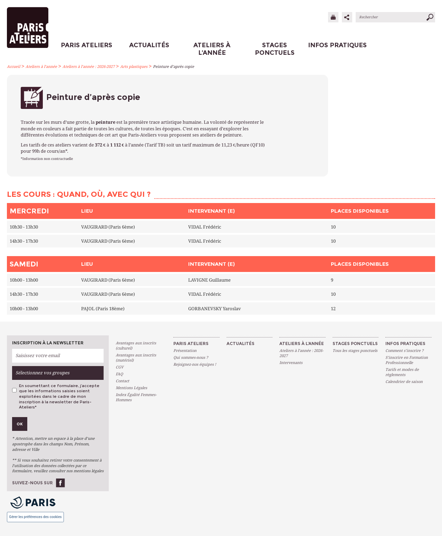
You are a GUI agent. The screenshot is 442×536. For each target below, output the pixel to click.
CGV (119, 367)
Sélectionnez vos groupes (42, 372)
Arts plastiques (133, 66)
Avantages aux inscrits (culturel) (136, 346)
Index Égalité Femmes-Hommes (136, 397)
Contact (122, 381)
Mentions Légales (131, 388)
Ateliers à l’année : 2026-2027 (89, 66)
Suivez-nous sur (32, 482)
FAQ (119, 374)
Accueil (13, 66)
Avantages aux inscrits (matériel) (136, 358)
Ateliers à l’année (41, 66)
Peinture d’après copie (173, 66)
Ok (20, 424)
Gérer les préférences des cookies (35, 517)
